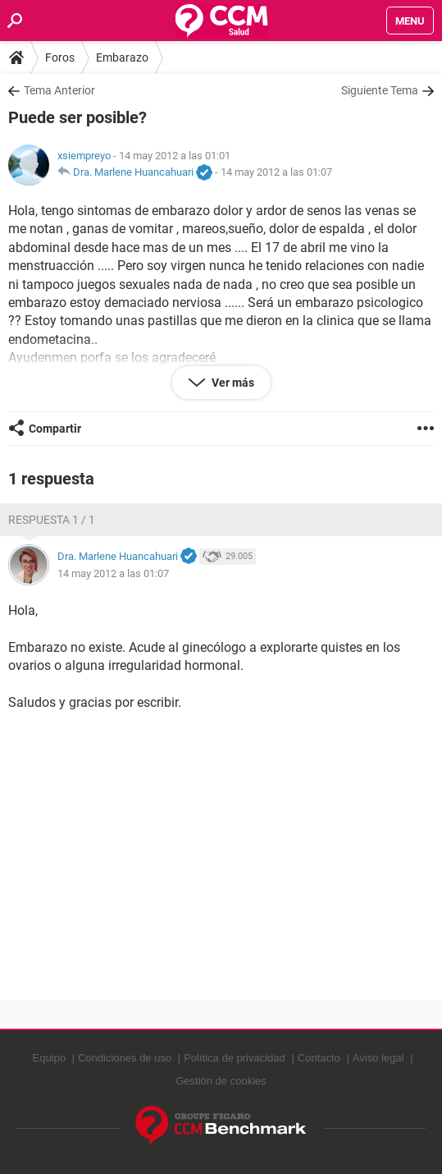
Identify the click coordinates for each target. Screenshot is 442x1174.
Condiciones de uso (124, 1058)
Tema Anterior (59, 90)
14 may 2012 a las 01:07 (276, 172)
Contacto (319, 1058)
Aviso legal (378, 1058)
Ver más (231, 382)
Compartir (55, 428)
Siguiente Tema (379, 90)
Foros (60, 57)
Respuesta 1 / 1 (51, 519)
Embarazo (122, 57)
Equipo (48, 1058)
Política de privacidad (234, 1058)
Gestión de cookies (221, 1081)
